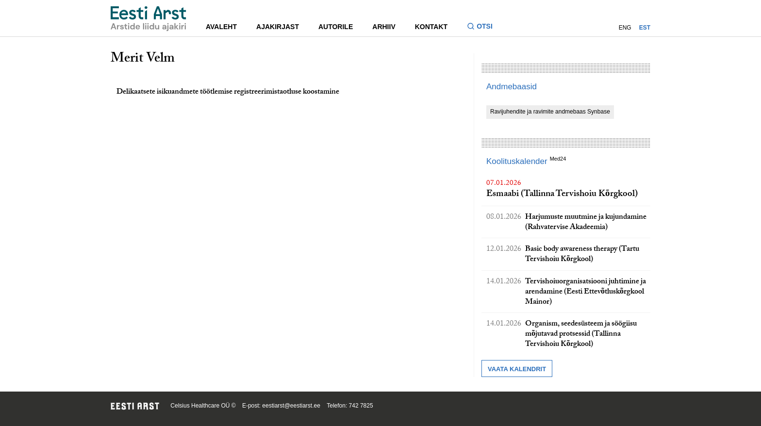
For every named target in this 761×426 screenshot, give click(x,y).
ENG (625, 27)
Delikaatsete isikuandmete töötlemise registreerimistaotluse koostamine (227, 92)
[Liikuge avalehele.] (148, 19)
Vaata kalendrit (517, 369)
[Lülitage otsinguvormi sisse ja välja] (483, 27)
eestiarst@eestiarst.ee (291, 405)
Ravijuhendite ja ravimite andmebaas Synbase (550, 111)
